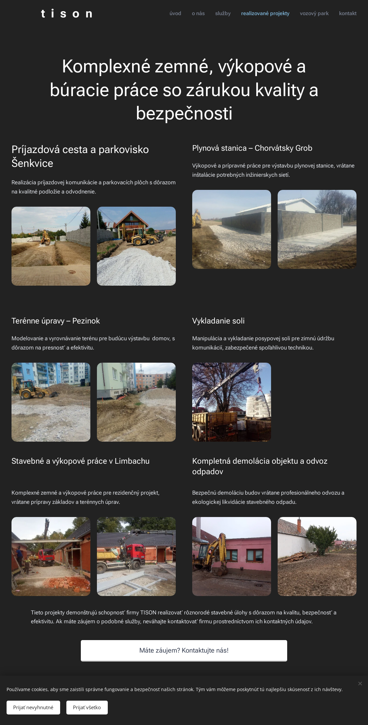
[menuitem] (181, 13)
